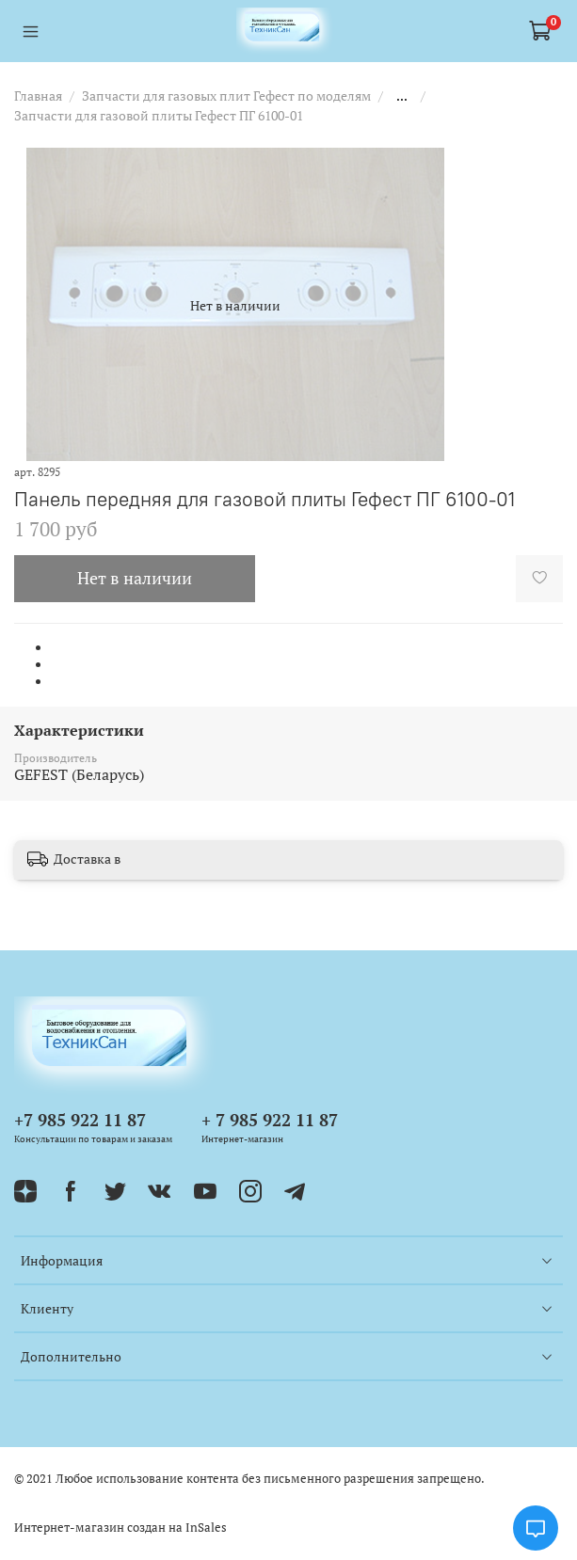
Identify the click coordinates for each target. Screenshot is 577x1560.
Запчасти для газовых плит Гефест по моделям (226, 95)
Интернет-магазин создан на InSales (120, 1528)
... (402, 95)
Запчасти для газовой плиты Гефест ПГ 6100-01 (158, 115)
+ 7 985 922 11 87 (269, 1119)
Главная (38, 95)
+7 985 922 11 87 (80, 1119)
